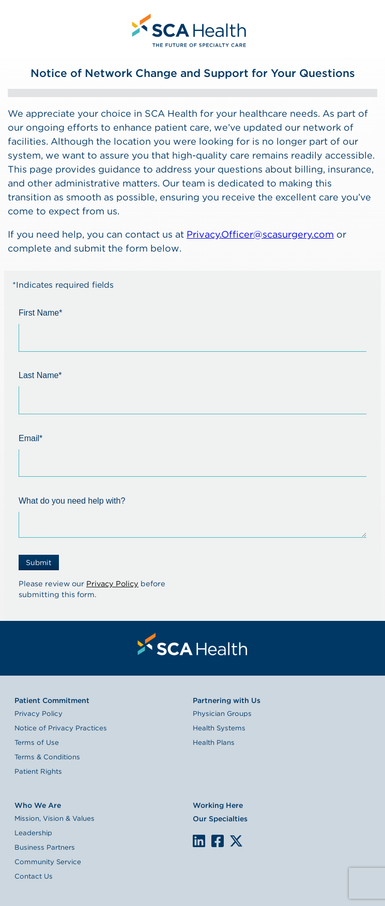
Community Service (47, 861)
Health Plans (214, 742)
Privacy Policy (112, 583)
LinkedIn (199, 840)
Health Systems (219, 728)
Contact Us (33, 876)
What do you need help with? (72, 500)
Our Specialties (220, 819)
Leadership (33, 833)
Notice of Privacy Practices (60, 728)
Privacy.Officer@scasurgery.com (260, 234)
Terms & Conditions (47, 757)
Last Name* (40, 375)
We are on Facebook (217, 841)
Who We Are (37, 805)
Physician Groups (222, 713)
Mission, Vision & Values (54, 818)
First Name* (40, 312)
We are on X (236, 841)
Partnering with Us (226, 700)
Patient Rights (38, 771)
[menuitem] (187, 29)
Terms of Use (36, 742)
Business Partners (44, 847)
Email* (30, 438)
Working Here (218, 805)
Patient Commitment (51, 700)
